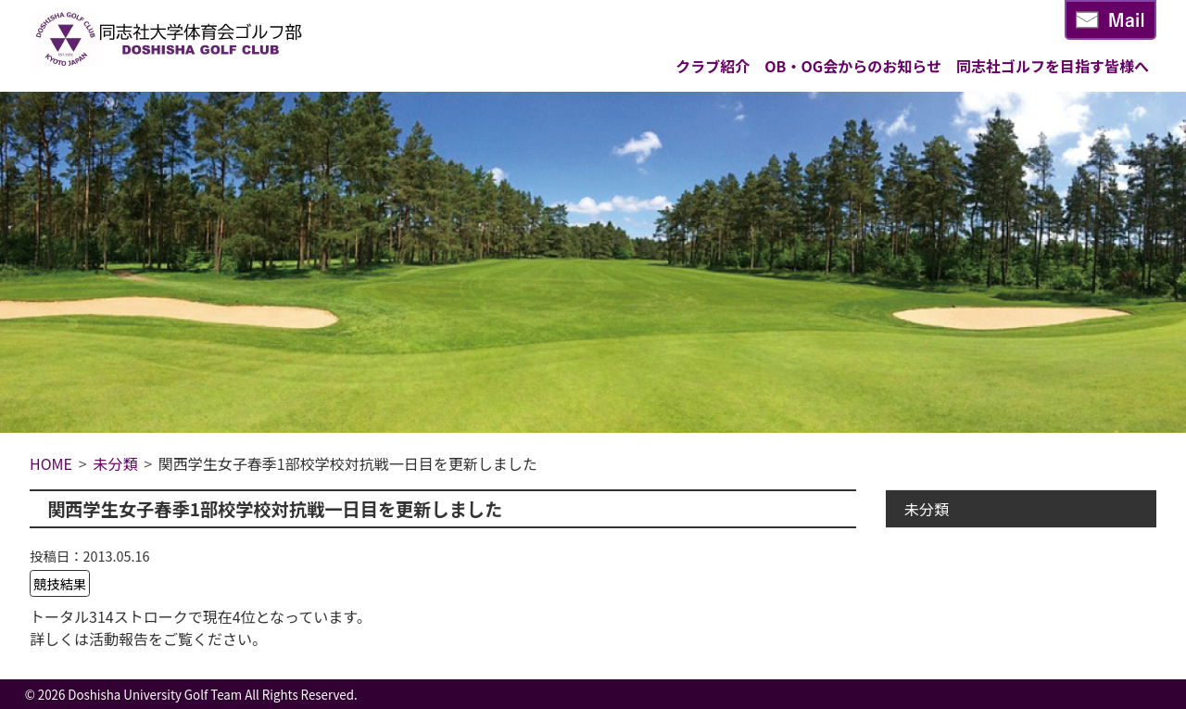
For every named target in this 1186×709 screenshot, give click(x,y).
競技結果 (60, 583)
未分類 (926, 509)
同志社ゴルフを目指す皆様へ (1052, 66)
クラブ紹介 (712, 66)
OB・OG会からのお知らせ (852, 66)
